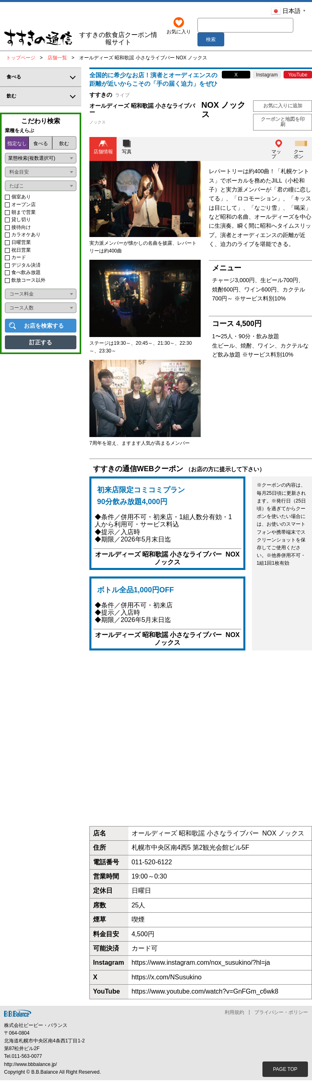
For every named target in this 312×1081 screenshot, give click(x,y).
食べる (40, 145)
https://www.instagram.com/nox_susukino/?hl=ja (201, 963)
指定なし (17, 145)
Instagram (266, 75)
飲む (64, 145)
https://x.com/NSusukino (167, 977)
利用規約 (234, 1013)
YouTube (297, 75)
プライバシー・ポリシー (281, 1013)
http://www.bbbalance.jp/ (30, 1065)
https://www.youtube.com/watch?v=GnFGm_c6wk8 (205, 992)
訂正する (40, 343)
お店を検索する (44, 326)
